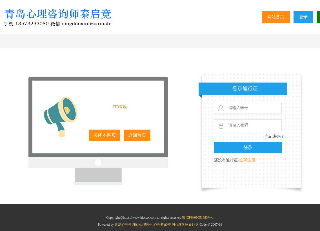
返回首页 (137, 135)
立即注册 (247, 160)
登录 (303, 17)
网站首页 (275, 17)
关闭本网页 (105, 135)
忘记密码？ (275, 136)
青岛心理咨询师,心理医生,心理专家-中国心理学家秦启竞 (157, 224)
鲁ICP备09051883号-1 (198, 217)
